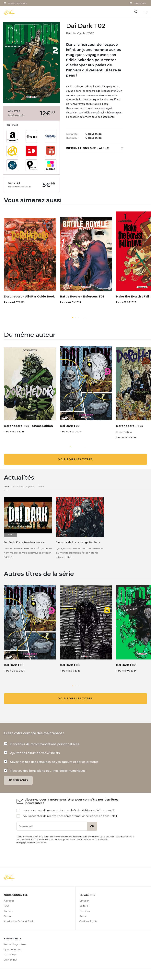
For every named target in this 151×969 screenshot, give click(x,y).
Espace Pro (140, 3)
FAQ (6, 905)
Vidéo (41, 486)
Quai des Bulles (12, 949)
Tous (6, 486)
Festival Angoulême (15, 944)
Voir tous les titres (75, 459)
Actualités (17, 486)
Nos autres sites (17, 3)
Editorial (84, 905)
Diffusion (84, 900)
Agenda (30, 486)
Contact (8, 916)
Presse (83, 916)
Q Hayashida (93, 133)
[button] (72, 317)
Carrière (8, 910)
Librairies (84, 910)
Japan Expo (10, 954)
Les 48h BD (10, 959)
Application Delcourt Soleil (18, 921)
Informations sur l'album (94, 148)
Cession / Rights (88, 921)
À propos (9, 900)
